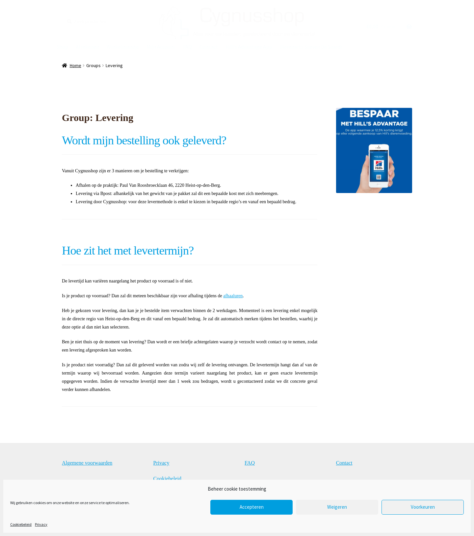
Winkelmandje (123, 46)
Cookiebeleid (21, 524)
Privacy (41, 524)
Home (75, 65)
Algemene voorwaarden (87, 463)
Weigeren (337, 507)
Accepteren (252, 507)
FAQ (187, 46)
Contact (208, 46)
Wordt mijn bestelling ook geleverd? (144, 140)
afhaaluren (233, 295)
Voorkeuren (423, 507)
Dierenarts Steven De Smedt (311, 46)
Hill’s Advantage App (248, 46)
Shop (62, 46)
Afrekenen (87, 46)
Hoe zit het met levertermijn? (128, 250)
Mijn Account (160, 46)
